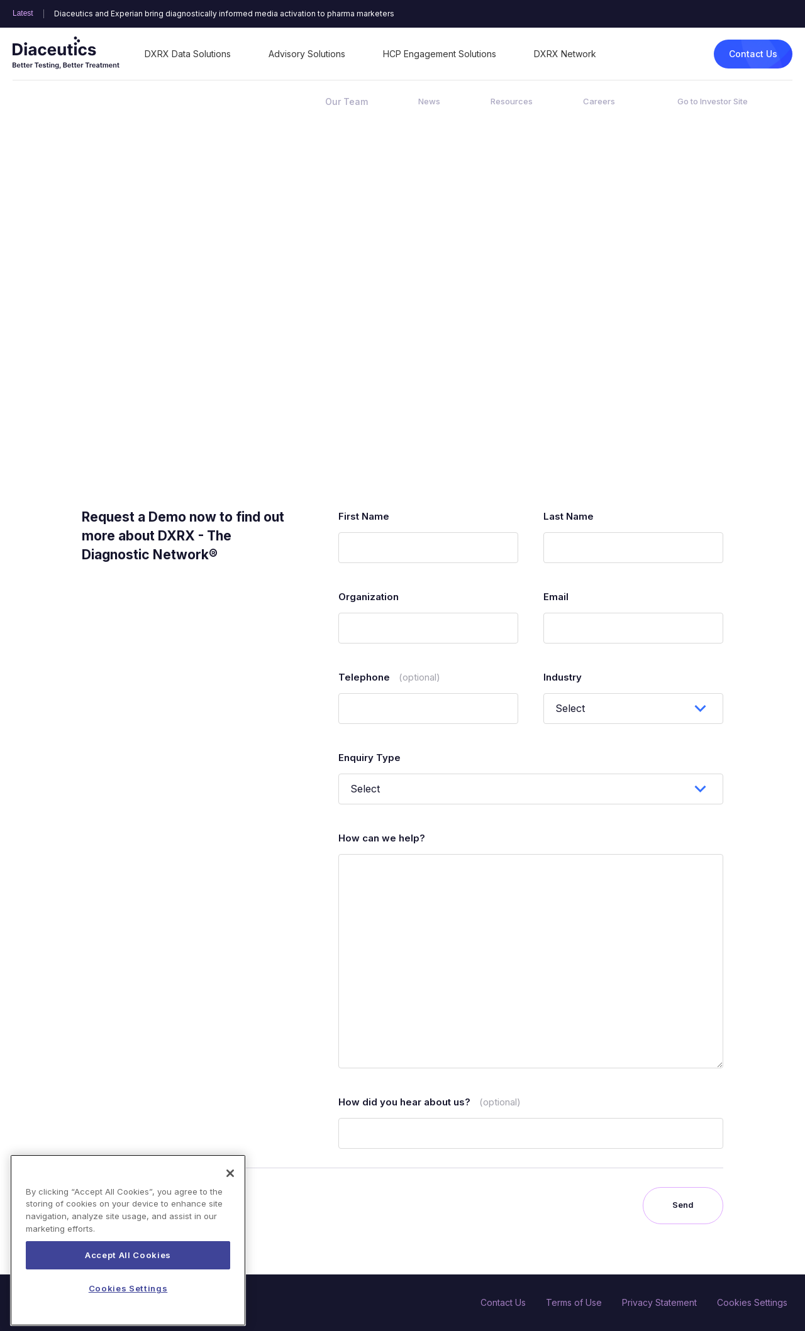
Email (556, 597)
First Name (363, 516)
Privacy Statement (659, 1302)
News (429, 101)
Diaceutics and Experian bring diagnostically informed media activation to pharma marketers (224, 13)
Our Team (346, 101)
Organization (368, 597)
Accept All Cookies (128, 1284)
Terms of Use (574, 1302)
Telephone (389, 677)
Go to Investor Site (712, 101)
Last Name (568, 516)
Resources (512, 101)
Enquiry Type (369, 758)
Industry (562, 677)
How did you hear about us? (429, 1102)
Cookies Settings (752, 1302)
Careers (599, 101)
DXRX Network (565, 53)
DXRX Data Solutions (188, 53)
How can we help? (381, 838)
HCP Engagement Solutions (439, 53)
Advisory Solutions (307, 53)
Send (683, 1205)
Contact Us (753, 53)
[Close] (230, 1201)
